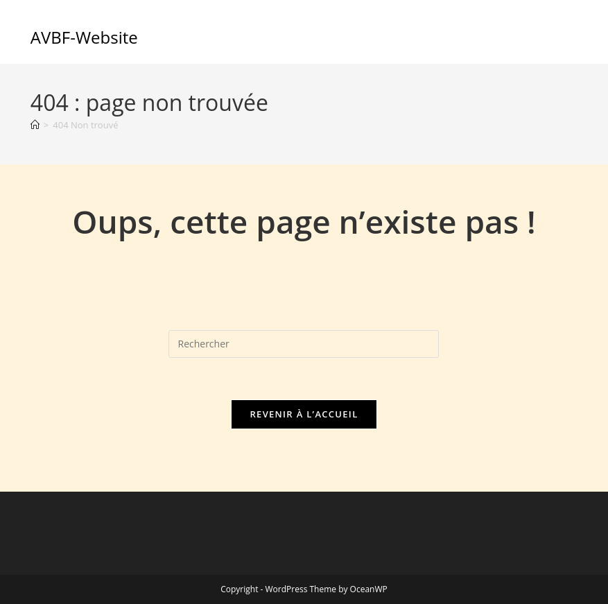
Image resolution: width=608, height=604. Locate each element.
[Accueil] (35, 125)
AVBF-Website (84, 37)
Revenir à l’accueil (304, 414)
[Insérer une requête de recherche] (303, 344)
